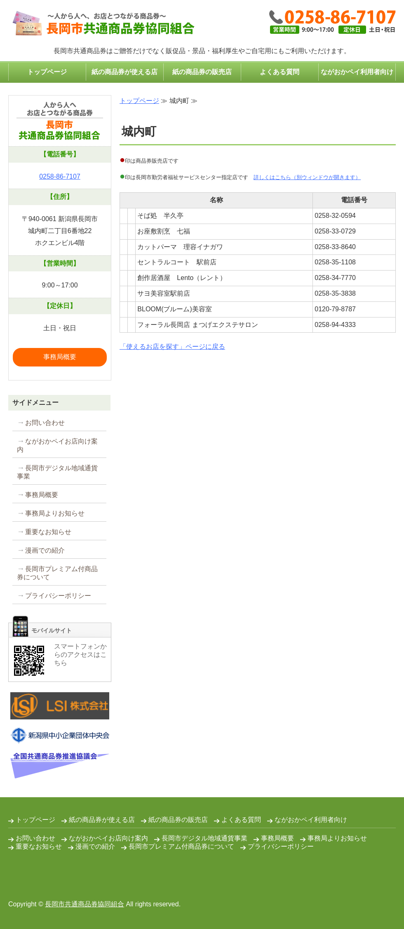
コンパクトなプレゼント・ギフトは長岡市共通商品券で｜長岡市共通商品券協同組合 (101, 23)
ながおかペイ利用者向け (357, 71)
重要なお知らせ (48, 531)
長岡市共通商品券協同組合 (84, 904)
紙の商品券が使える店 (124, 71)
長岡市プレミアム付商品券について (57, 573)
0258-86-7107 (59, 176)
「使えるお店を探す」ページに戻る (172, 346)
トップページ (47, 71)
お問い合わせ (45, 422)
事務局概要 (59, 356)
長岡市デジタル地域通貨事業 (57, 472)
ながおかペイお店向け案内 (57, 445)
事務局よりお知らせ (55, 513)
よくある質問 (279, 71)
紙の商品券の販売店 (202, 71)
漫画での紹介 (45, 550)
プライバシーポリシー (58, 595)
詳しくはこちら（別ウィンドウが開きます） (307, 177)
